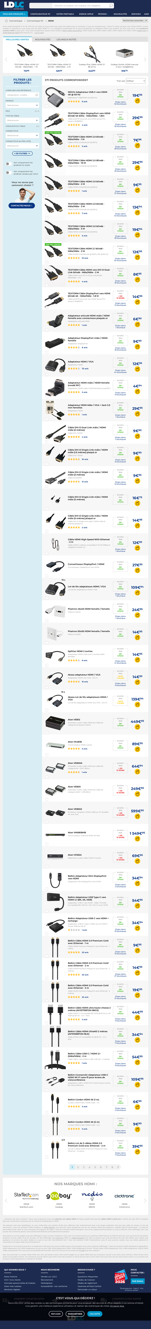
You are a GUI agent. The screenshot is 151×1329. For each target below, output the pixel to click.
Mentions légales (12, 1289)
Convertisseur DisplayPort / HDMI (86, 564)
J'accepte (95, 1314)
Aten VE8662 (75, 809)
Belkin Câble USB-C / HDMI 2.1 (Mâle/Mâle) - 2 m (84, 1054)
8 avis (77, 347)
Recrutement (47, 1280)
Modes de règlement (87, 1283)
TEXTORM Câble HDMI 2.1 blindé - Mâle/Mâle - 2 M (86, 249)
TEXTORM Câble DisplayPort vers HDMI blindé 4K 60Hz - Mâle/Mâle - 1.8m (89, 114)
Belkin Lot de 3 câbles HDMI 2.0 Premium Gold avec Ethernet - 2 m (86, 1144)
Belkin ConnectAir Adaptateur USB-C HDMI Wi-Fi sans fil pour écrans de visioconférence (88, 1077)
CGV (6, 1280)
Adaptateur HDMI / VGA (80, 361)
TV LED (82, 1250)
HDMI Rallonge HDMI (11, 33)
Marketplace (46, 1283)
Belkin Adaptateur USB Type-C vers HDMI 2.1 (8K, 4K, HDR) (87, 898)
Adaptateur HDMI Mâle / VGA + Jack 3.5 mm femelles (89, 406)
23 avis (78, 952)
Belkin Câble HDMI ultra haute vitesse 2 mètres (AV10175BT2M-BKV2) (89, 1009)
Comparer (52, 106)
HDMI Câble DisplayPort (72, 31)
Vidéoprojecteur (78, 1238)
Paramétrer (75, 1314)
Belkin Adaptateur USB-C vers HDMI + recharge (88, 919)
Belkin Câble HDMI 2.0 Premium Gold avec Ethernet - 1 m (88, 942)
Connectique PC (35, 21)
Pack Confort (95, 1286)
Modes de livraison (86, 1280)
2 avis (77, 392)
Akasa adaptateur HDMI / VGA (84, 674)
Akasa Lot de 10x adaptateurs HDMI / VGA (88, 698)
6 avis (77, 101)
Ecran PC (60, 1238)
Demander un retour (87, 1289)
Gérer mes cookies (12, 1286)
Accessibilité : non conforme (54, 1286)
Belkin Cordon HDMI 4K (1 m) (83, 1099)
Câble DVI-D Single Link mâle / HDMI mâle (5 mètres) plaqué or (88, 517)
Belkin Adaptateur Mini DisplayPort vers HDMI (87, 877)
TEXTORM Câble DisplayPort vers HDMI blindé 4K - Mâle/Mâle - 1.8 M (89, 294)
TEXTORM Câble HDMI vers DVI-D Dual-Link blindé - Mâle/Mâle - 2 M (89, 271)
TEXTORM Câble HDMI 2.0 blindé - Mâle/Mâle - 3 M (86, 205)
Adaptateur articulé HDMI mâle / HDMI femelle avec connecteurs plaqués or (89, 316)
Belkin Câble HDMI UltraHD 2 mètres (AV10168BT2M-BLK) (87, 1032)
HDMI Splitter (49, 1227)
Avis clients (15, 1280)
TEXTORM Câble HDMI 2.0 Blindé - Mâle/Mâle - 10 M (86, 161)
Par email (137, 1281)
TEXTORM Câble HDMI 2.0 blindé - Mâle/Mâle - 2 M (86, 182)
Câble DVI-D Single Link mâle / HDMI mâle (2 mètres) (88, 473)
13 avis (78, 481)
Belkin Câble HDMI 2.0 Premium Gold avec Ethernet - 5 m (88, 986)
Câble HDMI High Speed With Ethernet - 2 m (89, 540)
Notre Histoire (10, 1276)
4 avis (77, 125)
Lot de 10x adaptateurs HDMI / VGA (87, 586)
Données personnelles (14, 1283)
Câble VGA (141, 31)
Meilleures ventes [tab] (17, 39)
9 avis (77, 660)
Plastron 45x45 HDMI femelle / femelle (89, 609)
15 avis (78, 681)
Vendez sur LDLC (49, 1276)
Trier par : (121, 81)
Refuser (55, 1314)
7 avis (77, 213)
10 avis (78, 258)
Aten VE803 (74, 786)
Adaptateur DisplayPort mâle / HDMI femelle (88, 339)
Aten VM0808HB (77, 832)
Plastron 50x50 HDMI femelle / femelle (89, 631)
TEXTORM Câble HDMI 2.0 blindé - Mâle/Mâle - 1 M (86, 138)
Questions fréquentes (88, 1276)
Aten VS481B (75, 741)
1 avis (77, 191)
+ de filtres (20, 153)
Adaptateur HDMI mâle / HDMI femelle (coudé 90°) (89, 384)
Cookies (31, 1283)
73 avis (78, 368)
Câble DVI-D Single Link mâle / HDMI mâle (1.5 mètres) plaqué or (88, 451)
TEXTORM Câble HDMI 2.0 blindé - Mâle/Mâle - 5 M (86, 227)
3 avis (77, 146)
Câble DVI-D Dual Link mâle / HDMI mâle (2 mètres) (87, 428)
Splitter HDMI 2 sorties (80, 651)
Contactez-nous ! (22, 205)
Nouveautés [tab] (42, 39)
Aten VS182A (75, 855)
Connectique (15, 21)
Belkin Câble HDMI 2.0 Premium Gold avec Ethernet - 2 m (88, 964)
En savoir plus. (117, 1306)
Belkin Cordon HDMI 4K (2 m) (83, 1122)
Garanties (82, 1286)
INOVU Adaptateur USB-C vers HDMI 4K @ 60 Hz (87, 93)
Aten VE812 (74, 719)
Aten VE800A (75, 763)
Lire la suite (39, 33)
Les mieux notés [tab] (66, 39)
